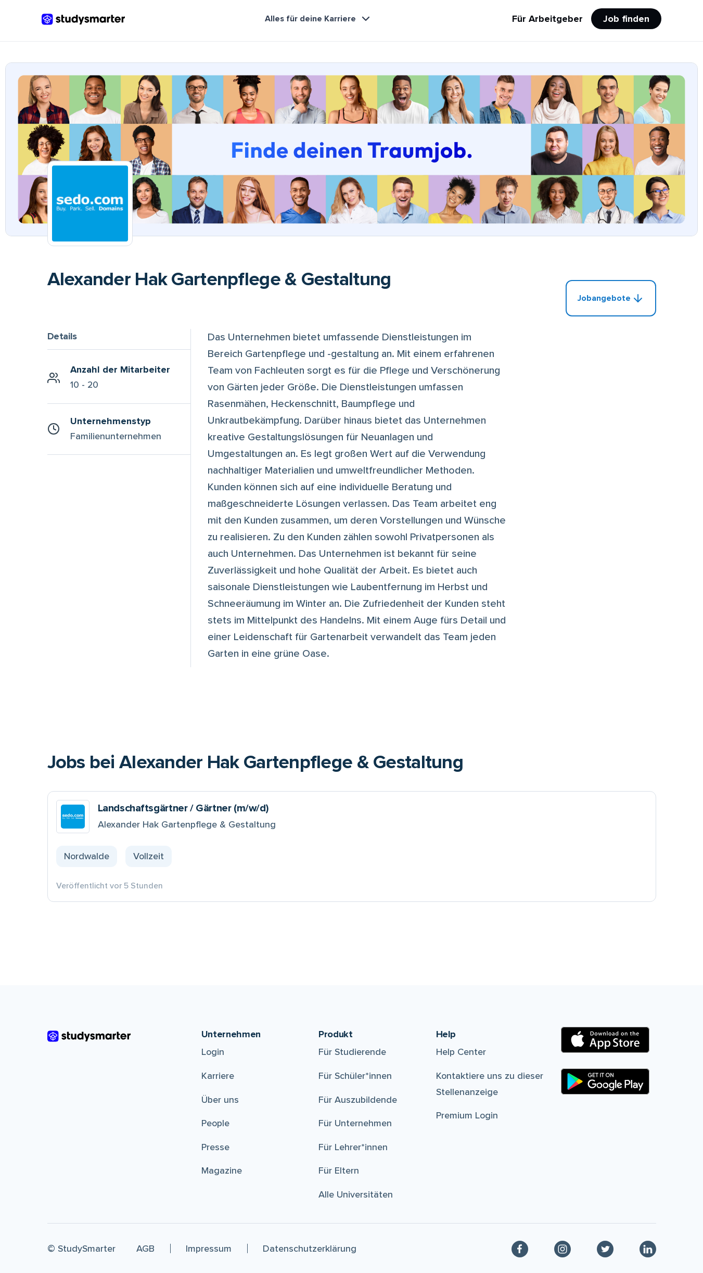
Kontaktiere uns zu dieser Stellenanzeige (489, 1084)
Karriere (217, 1075)
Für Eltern (338, 1170)
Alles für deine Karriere (318, 18)
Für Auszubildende (357, 1099)
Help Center (461, 1052)
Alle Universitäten (355, 1194)
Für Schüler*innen (355, 1075)
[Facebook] (520, 1248)
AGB (145, 1248)
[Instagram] (562, 1248)
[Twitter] (605, 1248)
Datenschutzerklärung (309, 1248)
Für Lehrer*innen (353, 1147)
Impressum (209, 1248)
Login (212, 1052)
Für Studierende (352, 1052)
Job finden (626, 18)
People (215, 1123)
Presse (215, 1147)
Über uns (220, 1099)
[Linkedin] (648, 1248)
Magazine (221, 1170)
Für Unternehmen (355, 1123)
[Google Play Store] (605, 1081)
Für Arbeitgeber (547, 18)
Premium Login (467, 1115)
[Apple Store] (605, 1040)
